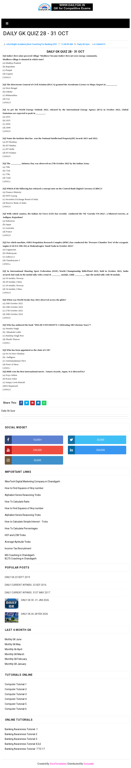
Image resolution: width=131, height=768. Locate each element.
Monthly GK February (16, 659)
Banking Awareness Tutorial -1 (21, 729)
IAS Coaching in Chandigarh (19, 555)
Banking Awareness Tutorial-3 (21, 739)
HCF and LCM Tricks (15, 535)
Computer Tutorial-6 (16, 709)
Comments (99, 44)
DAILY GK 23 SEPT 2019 (17, 577)
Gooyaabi (89, 763)
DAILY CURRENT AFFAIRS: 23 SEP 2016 (25, 584)
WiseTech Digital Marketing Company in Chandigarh (32, 481)
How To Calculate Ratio (17, 501)
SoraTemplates (58, 763)
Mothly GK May (13, 644)
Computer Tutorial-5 (16, 704)
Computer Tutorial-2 (16, 689)
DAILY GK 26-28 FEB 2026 (34, 614)
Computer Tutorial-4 (16, 699)
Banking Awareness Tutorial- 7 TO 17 (25, 748)
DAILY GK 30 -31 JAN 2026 (35, 600)
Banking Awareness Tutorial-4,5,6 (23, 744)
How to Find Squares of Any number (24, 488)
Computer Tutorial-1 (16, 684)
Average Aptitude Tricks (18, 541)
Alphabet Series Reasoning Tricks (23, 495)
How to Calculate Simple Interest (22, 521)
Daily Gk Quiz (83, 44)
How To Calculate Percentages (21, 528)
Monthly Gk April (13, 649)
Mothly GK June (13, 639)
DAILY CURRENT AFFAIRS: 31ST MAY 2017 (27, 592)
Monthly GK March (14, 654)
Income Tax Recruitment (18, 548)
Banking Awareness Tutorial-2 (21, 734)
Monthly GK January (15, 664)
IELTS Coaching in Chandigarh (21, 558)
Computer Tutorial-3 (16, 694)
